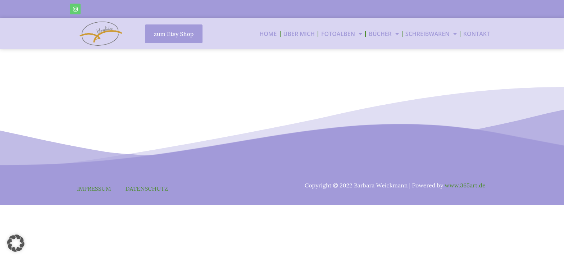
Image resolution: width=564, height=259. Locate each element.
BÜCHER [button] (384, 33)
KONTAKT (476, 34)
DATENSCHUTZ (147, 188)
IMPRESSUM (94, 188)
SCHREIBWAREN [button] (431, 33)
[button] (16, 243)
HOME (268, 34)
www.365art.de (465, 185)
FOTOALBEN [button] (341, 33)
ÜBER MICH (299, 34)
